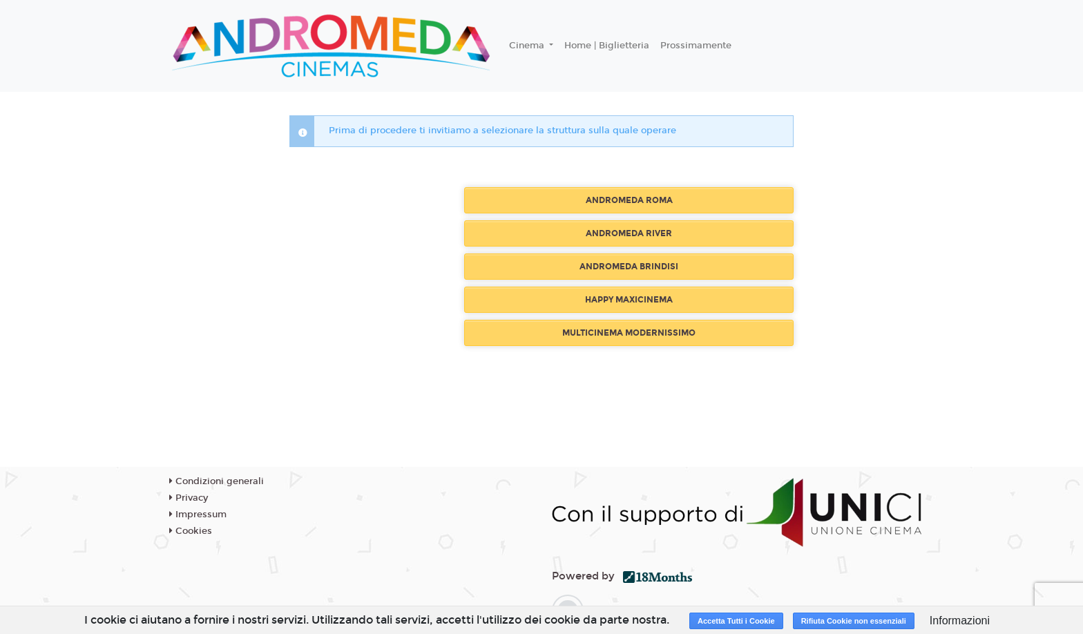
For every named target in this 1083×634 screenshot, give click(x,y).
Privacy (188, 497)
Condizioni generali (216, 481)
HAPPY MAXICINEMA (629, 300)
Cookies (190, 531)
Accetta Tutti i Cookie (736, 621)
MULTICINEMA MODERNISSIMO (629, 333)
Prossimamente (695, 45)
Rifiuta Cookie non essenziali (853, 621)
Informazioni (960, 620)
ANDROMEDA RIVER (629, 233)
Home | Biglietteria (606, 45)
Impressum (198, 514)
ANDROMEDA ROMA (629, 200)
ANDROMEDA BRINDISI (628, 266)
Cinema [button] (528, 45)
